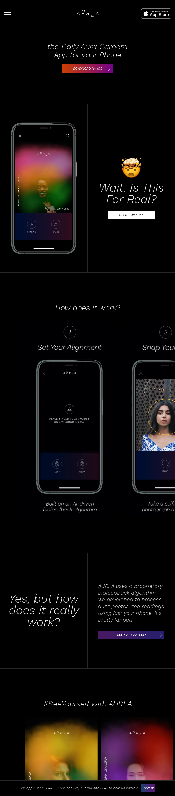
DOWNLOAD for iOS (92, 68)
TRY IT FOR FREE (136, 215)
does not (52, 788)
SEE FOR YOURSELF (140, 635)
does (104, 788)
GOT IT (148, 788)
